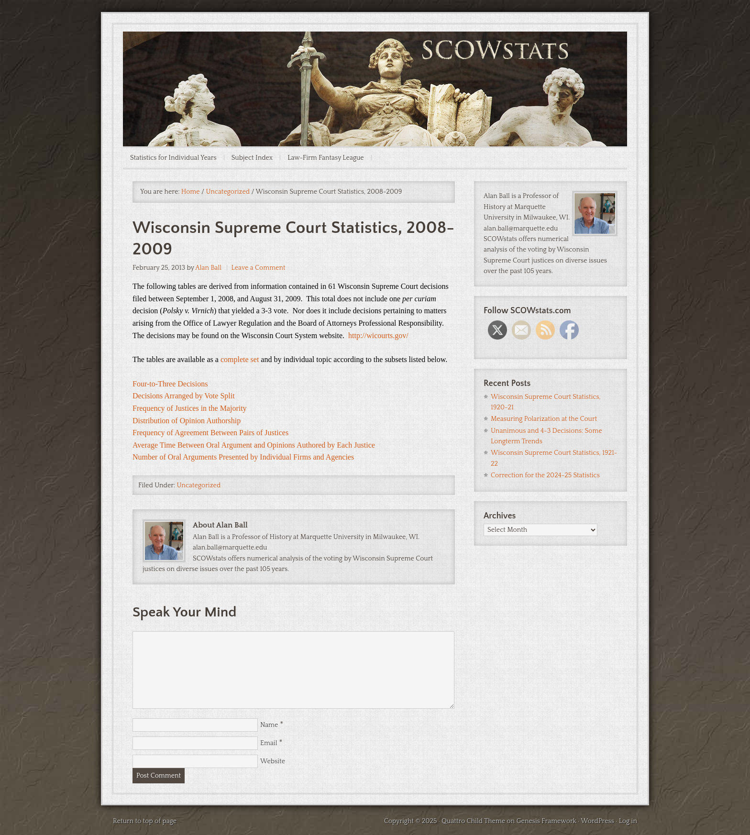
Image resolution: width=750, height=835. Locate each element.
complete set (241, 359)
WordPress (597, 821)
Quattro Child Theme (473, 821)
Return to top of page (144, 821)
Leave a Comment (259, 268)
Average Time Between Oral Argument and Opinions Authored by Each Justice (253, 445)
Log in (628, 821)
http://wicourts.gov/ (378, 335)
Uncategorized (199, 485)
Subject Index (252, 158)
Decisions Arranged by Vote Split (183, 396)
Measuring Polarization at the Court (544, 419)
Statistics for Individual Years (173, 158)
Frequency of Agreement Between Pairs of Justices (210, 432)
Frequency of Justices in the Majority (189, 408)
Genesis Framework (546, 821)
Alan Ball (208, 268)
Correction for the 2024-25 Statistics (545, 475)
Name (269, 725)
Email (268, 743)
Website (272, 761)
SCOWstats (375, 60)
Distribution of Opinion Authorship (186, 421)
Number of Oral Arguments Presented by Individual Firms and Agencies (243, 457)
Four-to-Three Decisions (170, 384)
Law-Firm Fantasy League (325, 158)
